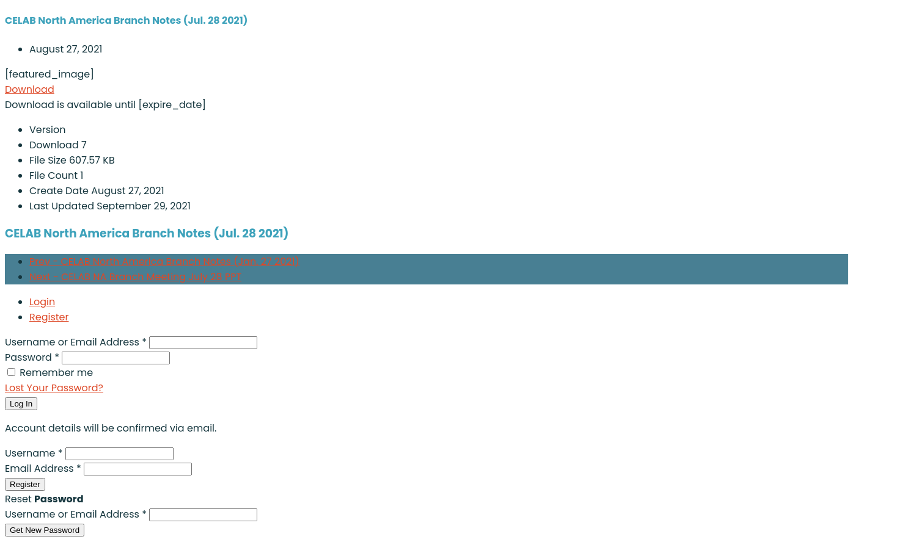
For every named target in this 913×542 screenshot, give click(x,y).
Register (48, 317)
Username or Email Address (77, 342)
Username (35, 453)
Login (42, 302)
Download (29, 89)
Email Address (44, 468)
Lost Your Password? (54, 388)
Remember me (56, 373)
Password (33, 357)
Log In (21, 403)
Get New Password (44, 530)
